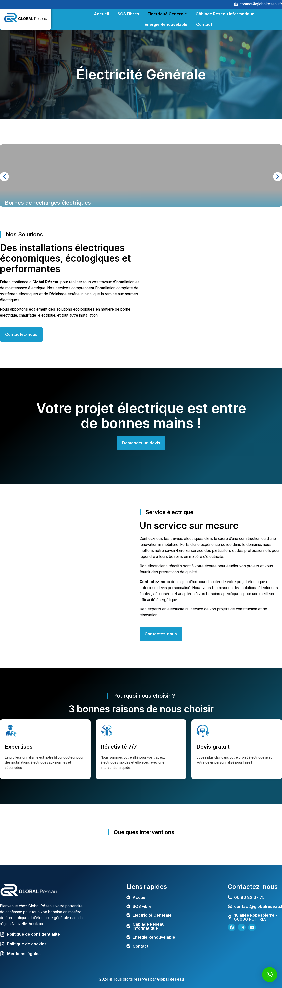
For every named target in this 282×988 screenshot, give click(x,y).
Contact (204, 24)
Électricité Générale (167, 13)
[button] (4, 176)
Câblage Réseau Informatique (225, 13)
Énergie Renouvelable (166, 24)
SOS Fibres (128, 13)
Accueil (101, 13)
